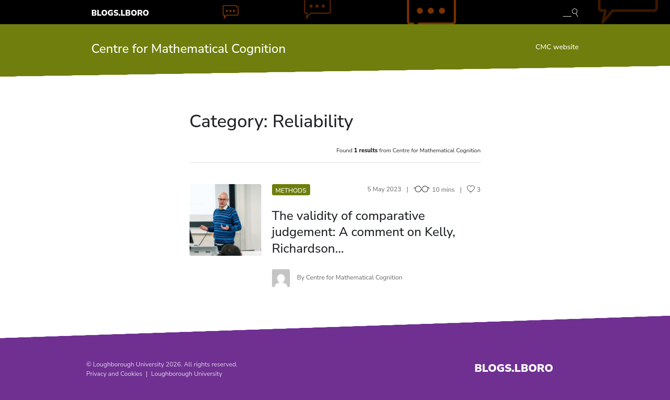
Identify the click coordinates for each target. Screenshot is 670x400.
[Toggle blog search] (570, 12)
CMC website (557, 47)
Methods (291, 190)
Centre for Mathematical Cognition (188, 48)
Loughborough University (186, 374)
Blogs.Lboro (120, 13)
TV (225, 219)
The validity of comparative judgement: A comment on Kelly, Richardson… (364, 232)
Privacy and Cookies (114, 374)
